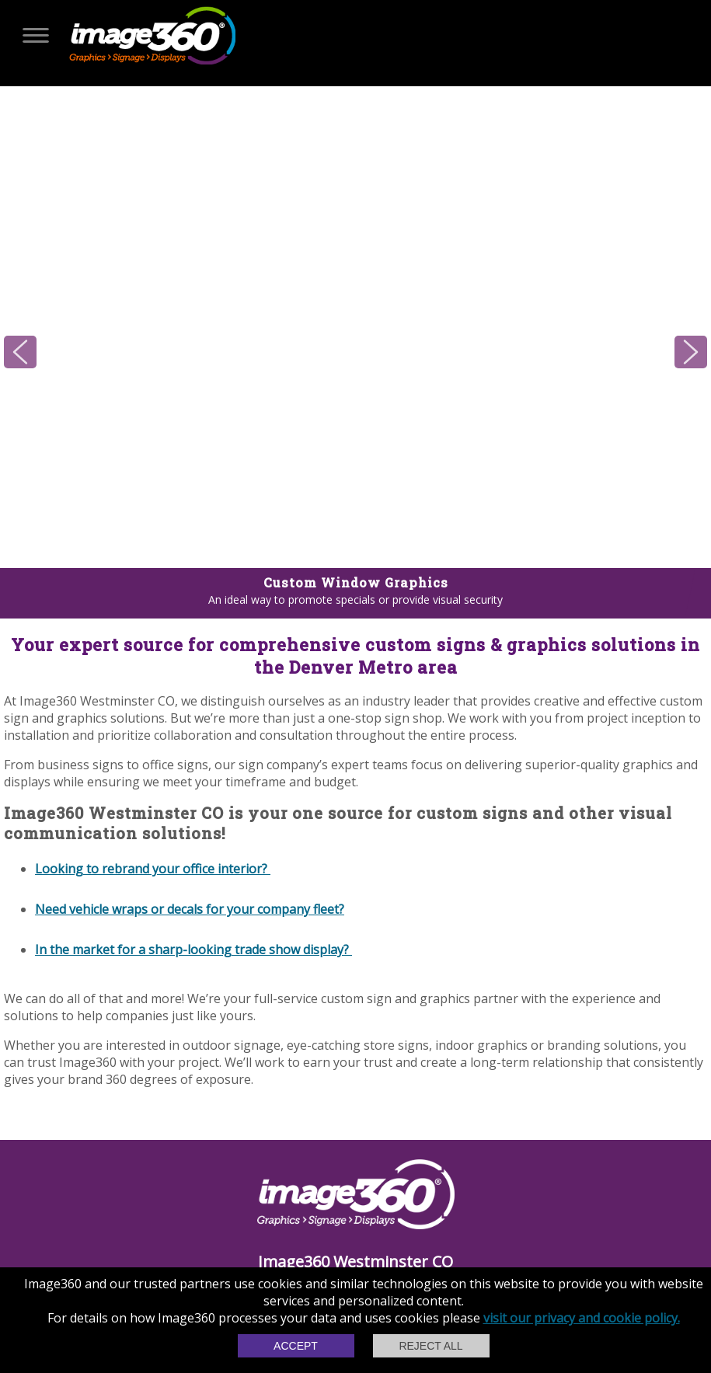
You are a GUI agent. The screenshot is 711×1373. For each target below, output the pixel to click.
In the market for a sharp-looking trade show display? (193, 949)
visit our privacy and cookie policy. (581, 1317)
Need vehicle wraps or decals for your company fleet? (189, 909)
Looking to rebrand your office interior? (152, 868)
